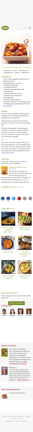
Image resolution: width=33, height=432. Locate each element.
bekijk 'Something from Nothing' (18, 363)
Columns (14, 418)
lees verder (24, 180)
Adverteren (12, 416)
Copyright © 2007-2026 (11, 421)
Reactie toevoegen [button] (16, 303)
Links (20, 418)
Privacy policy (20, 416)
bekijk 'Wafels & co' (23, 380)
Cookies (28, 416)
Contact (4, 416)
